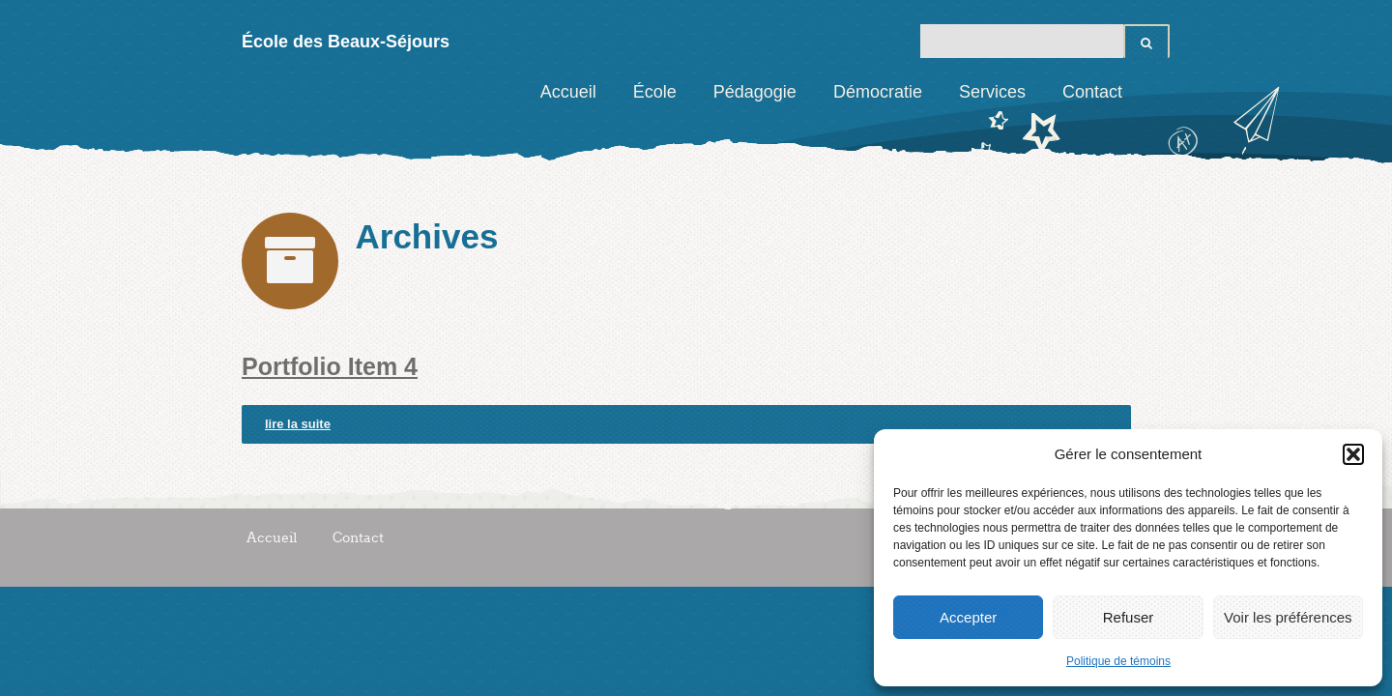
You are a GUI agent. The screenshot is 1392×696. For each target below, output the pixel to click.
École (655, 92)
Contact (1092, 92)
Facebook (1155, 91)
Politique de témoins (1118, 661)
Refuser (1128, 617)
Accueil (568, 92)
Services (992, 92)
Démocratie (877, 92)
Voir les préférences (1288, 617)
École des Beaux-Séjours (346, 41)
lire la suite (298, 424)
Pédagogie (755, 92)
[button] (1353, 454)
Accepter (968, 617)
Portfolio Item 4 (330, 366)
